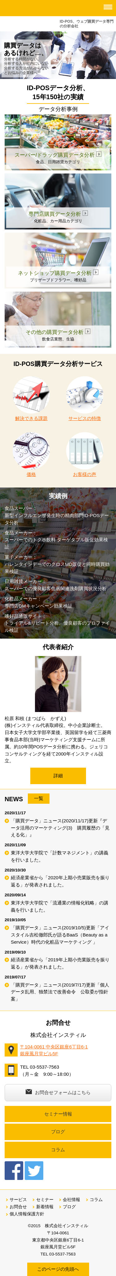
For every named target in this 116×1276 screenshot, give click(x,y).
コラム (58, 1149)
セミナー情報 (58, 1113)
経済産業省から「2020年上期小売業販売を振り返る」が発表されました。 (60, 881)
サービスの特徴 (84, 398)
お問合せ (18, 1206)
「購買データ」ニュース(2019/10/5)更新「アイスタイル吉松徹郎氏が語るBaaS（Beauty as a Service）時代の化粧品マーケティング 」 (60, 935)
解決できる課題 (31, 398)
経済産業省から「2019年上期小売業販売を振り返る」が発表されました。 (60, 963)
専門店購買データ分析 (58, 214)
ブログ (58, 1131)
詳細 (58, 775)
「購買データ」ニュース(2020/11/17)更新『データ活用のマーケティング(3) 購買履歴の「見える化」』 (60, 828)
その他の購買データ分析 (58, 332)
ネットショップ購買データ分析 (58, 273)
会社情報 (71, 1199)
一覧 (38, 798)
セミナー (45, 1199)
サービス (18, 1199)
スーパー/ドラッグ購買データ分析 (58, 155)
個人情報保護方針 (27, 1214)
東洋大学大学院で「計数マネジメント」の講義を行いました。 (59, 856)
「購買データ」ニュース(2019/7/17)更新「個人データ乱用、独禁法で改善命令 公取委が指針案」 (60, 992)
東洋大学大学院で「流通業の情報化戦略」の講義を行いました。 (59, 906)
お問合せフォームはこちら (58, 1092)
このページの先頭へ (58, 1269)
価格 (31, 454)
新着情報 (45, 1206)
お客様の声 (84, 454)
